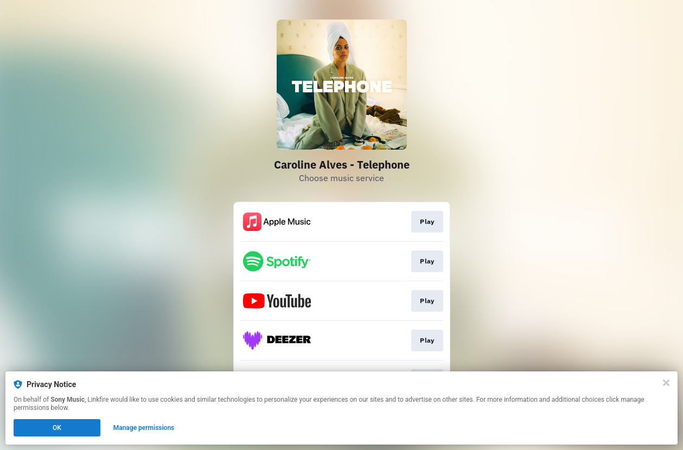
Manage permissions (144, 428)
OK (57, 428)
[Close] (666, 382)
